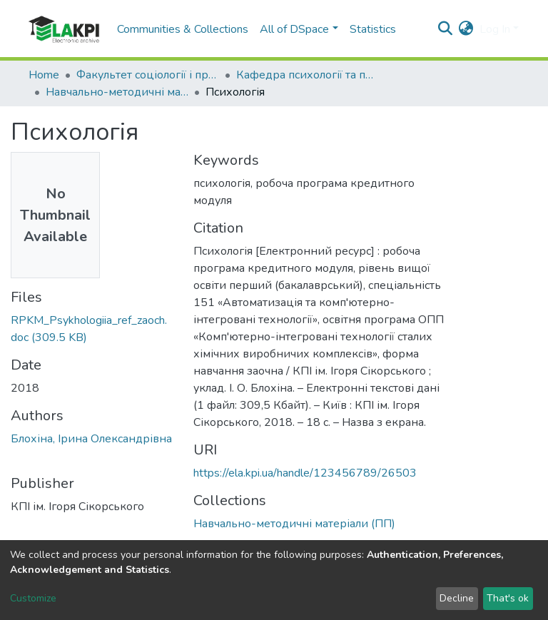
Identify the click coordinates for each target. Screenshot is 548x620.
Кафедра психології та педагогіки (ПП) (307, 75)
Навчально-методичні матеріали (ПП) (117, 92)
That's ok (508, 598)
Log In (495, 29)
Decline (457, 598)
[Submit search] (446, 29)
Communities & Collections (182, 29)
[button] (466, 29)
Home (44, 75)
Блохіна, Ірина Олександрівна (91, 439)
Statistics (373, 29)
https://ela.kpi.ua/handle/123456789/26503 (305, 473)
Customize (33, 598)
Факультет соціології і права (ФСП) (147, 75)
